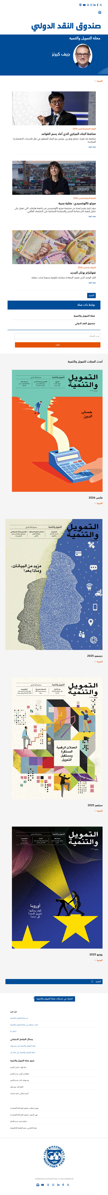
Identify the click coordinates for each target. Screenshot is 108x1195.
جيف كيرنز (92, 146)
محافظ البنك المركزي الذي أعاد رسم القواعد (68, 134)
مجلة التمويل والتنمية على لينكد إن (22, 1052)
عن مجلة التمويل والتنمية (19, 1018)
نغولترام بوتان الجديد (83, 272)
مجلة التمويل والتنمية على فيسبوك (23, 1046)
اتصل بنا (13, 1031)
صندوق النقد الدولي (85, 323)
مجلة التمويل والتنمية (84, 316)
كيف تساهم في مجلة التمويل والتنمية (24, 1025)
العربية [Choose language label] (98, 81)
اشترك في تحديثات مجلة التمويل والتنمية (55, 999)
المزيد (91, 295)
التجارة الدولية (90, 198)
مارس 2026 (78, 128)
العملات (92, 267)
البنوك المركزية (90, 128)
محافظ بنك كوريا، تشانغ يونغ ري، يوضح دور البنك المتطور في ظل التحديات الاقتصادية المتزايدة (54, 140)
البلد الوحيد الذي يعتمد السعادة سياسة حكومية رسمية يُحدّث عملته (64, 277)
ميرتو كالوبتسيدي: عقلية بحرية (77, 203)
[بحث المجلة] (57, 336)
